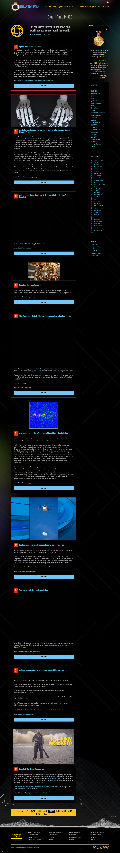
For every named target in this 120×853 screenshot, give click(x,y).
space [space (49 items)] (92, 76)
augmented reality (30, 714)
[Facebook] (94, 847)
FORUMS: (71, 840)
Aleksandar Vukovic (22, 177)
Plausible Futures (96, 253)
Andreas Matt (21, 483)
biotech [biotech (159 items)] (102, 55)
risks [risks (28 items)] (103, 73)
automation (94, 117)
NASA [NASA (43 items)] (103, 70)
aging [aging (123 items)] (92, 51)
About (46, 7)
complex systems (96, 139)
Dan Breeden (97, 171)
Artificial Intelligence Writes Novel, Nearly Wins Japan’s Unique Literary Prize (44, 131)
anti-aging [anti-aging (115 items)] (104, 51)
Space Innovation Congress (30, 46)
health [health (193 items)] (94, 63)
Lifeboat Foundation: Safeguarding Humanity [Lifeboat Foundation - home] (25, 6)
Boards (54, 7)
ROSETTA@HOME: (32, 840)
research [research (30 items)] (100, 74)
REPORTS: (51, 837)
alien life (93, 107)
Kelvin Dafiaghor (98, 180)
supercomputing (36, 651)
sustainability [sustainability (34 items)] (97, 76)
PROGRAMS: (92, 837)
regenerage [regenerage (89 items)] (102, 72)
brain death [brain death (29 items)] (92, 59)
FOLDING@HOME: (73, 837)
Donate (77, 7)
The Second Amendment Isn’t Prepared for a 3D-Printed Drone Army (36, 787)
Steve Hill (96, 214)
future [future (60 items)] (102, 61)
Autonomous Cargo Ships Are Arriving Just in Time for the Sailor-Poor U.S (44, 196)
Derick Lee (97, 201)
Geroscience (94, 245)
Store (98, 7)
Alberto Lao (97, 203)
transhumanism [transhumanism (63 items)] (96, 78)
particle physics (33, 483)
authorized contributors (43, 34)
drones (26, 571)
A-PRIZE (71, 7)
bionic (93, 126)
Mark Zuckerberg (96, 103)
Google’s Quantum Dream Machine (32, 285)
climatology (94, 138)
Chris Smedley (98, 230)
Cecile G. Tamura (98, 197)
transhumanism (47, 793)
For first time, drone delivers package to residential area (41, 545)
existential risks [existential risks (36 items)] (94, 61)
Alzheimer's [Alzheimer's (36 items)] (98, 50)
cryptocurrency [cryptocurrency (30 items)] (100, 59)
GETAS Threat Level (16, 835)
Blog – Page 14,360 (60, 17)
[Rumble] (107, 847)
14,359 (45, 811)
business (93, 134)
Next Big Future (95, 251)
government (37, 80)
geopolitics (36, 793)
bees (92, 119)
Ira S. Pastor (97, 228)
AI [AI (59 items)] (95, 51)
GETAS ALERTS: (93, 832)
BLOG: (50, 835)
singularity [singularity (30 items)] (106, 74)
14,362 (64, 811)
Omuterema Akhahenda (97, 191)
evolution (27, 651)
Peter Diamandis (96, 93)
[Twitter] (98, 847)
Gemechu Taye (98, 178)
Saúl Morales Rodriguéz (97, 163)
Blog (50, 7)
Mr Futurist (94, 249)
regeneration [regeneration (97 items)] (94, 74)
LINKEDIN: (72, 832)
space (31, 651)
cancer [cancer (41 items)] (96, 59)
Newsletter (88, 7)
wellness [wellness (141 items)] (103, 78)
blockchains (94, 132)
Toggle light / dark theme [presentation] (108, 2)
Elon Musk (94, 98)
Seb (95, 217)
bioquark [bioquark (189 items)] (96, 55)
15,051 (38, 814)
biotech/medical (28, 80)
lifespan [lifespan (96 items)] (92, 70)
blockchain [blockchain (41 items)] (105, 57)
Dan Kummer (21, 571)
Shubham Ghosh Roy (100, 167)
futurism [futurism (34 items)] (106, 61)
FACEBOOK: (30, 832)
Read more (44, 85)
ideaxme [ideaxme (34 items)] (91, 65)
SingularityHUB (95, 255)
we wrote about (36, 369)
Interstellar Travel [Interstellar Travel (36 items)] (104, 65)
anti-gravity (94, 109)
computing (30, 177)
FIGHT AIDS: (30, 837)
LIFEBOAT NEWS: (52, 832)
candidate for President (54, 778)
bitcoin (93, 131)
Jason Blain (97, 223)
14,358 (39, 811)
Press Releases (105, 7)
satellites (51, 80)
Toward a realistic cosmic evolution (33, 590)
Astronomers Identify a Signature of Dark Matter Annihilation (43, 433)
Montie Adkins (98, 226)
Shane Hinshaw (98, 206)
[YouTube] (104, 847)
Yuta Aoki (96, 199)
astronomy (94, 114)
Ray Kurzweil (95, 97)
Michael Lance (98, 221)
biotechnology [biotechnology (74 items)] (94, 57)
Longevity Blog (95, 247)
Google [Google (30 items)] (91, 63)
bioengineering (95, 122)
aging (92, 105)
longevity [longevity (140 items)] (98, 70)
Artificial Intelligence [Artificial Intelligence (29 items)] (96, 52)
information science (44, 80)
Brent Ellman (97, 219)
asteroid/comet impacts (98, 112)
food (33, 80)
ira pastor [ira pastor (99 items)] (94, 67)
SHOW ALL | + (93, 232)
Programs (60, 7)
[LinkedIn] (101, 847)
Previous (20, 811)
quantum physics (34, 297)
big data (93, 121)
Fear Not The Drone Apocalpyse (31, 769)
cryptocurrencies (96, 148)
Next (45, 814)
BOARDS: (92, 835)
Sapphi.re (37, 847)
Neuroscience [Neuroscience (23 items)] (106, 70)
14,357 (33, 811)
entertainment (28, 388)
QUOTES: (92, 840)
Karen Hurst (20, 80)
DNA (92, 95)
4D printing (94, 92)
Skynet (93, 102)
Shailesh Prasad (21, 248)
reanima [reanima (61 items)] (97, 72)
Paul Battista (97, 175)
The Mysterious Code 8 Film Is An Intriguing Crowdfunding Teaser (45, 316)
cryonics (93, 146)
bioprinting (94, 127)
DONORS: (71, 835)
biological (94, 124)
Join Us (82, 7)
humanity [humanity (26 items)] (106, 63)
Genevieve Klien (98, 160)
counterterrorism (96, 144)
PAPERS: (51, 840)
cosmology (27, 483)
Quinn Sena (97, 169)
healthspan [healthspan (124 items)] (101, 63)
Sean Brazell (20, 388)
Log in (33, 34)
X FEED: (29, 835)
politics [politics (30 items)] (93, 71)
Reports (66, 7)
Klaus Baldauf (21, 297)
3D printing (27, 793)
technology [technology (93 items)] (103, 76)
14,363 (70, 811)
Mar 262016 (16, 46)
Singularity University (97, 100)
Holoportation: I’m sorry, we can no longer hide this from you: (43, 670)
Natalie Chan (97, 212)
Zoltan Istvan (21, 793)
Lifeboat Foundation (21, 847)
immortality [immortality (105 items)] (97, 65)
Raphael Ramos (98, 208)
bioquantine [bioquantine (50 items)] (103, 52)
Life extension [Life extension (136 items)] (102, 67)
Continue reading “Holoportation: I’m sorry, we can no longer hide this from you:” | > (38, 709)
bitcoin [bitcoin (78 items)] (101, 57)
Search (107, 29)
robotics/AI (35, 177)
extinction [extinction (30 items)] (99, 60)
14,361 (58, 811)
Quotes (94, 7)
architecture (94, 110)
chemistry (94, 136)
